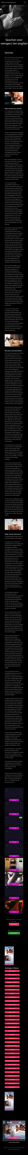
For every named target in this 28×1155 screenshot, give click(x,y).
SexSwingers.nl (14, 933)
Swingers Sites (12, 1042)
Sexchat (12, 1072)
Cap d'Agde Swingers (12, 1027)
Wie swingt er (12, 986)
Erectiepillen (12, 1034)
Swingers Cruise (12, 1015)
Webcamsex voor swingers (12, 1045)
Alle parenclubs (12, 1008)
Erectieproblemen (12, 1030)
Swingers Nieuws (12, 1068)
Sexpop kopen (12, 1079)
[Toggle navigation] (25, 2)
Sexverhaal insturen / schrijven (12, 1060)
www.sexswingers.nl (8, 2)
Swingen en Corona (12, 1075)
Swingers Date (12, 989)
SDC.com (12, 993)
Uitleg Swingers (12, 971)
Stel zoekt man (14, 924)
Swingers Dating (12, 1004)
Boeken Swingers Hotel (12, 1023)
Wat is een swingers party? (12, 1000)
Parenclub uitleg (12, 997)
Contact (12, 1053)
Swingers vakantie (12, 1012)
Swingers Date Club (12, 1064)
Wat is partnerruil (12, 978)
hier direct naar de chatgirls (12, 59)
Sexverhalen (12, 1057)
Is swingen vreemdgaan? (12, 982)
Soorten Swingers (12, 974)
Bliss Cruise (12, 1019)
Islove (8, 780)
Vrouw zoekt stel (12, 1083)
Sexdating (12, 1049)
